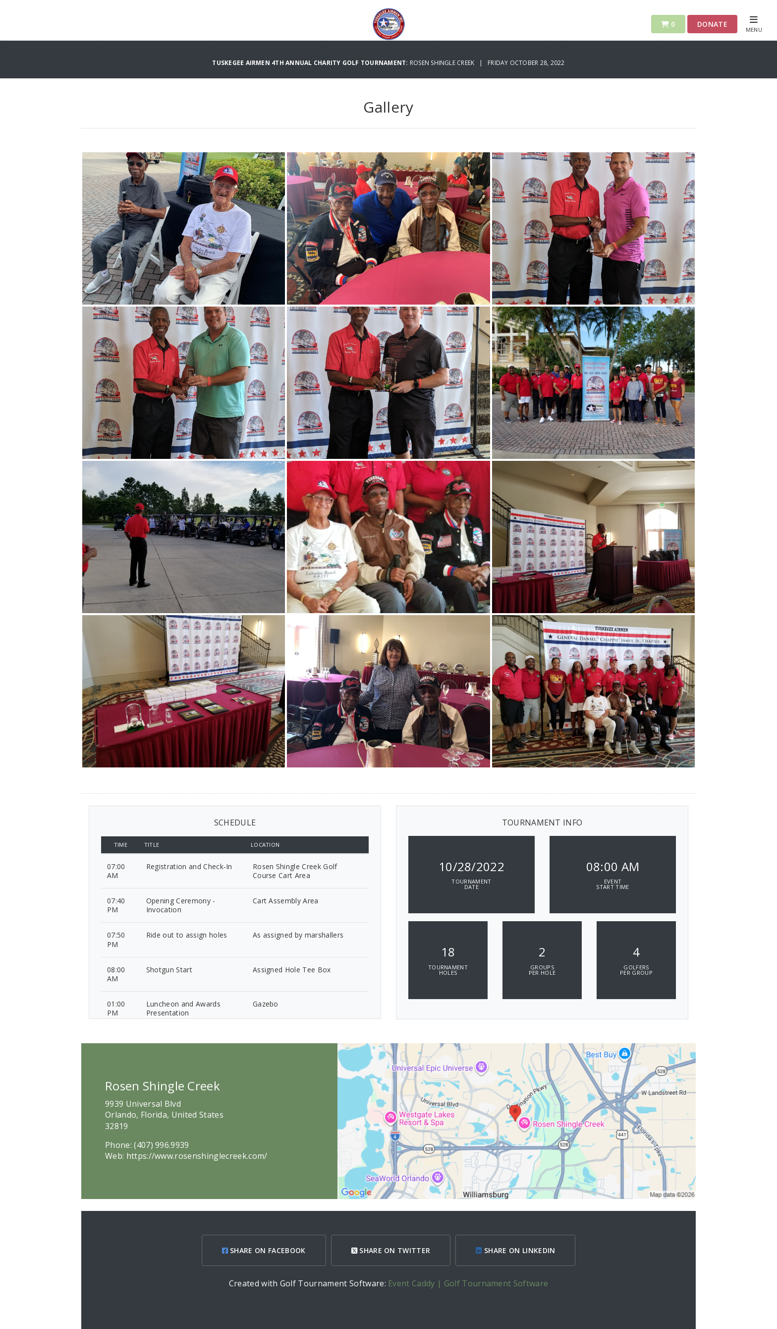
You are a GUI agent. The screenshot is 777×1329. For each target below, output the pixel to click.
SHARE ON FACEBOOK (264, 1250)
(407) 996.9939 (161, 1144)
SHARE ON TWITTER (391, 1250)
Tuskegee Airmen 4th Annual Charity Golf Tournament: (310, 63)
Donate (712, 24)
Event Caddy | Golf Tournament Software (468, 1283)
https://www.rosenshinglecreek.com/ (197, 1155)
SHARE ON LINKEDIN (515, 1250)
